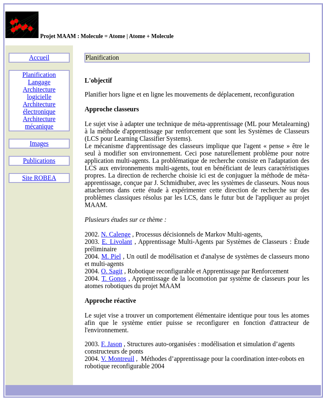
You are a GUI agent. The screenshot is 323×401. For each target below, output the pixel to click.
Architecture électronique (39, 108)
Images (39, 143)
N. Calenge (116, 234)
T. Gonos (114, 278)
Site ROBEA (39, 177)
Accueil (39, 57)
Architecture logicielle (39, 93)
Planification (39, 74)
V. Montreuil (117, 358)
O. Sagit (112, 271)
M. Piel (111, 256)
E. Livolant (117, 241)
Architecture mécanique (39, 122)
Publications (39, 160)
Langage (39, 82)
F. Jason (111, 343)
